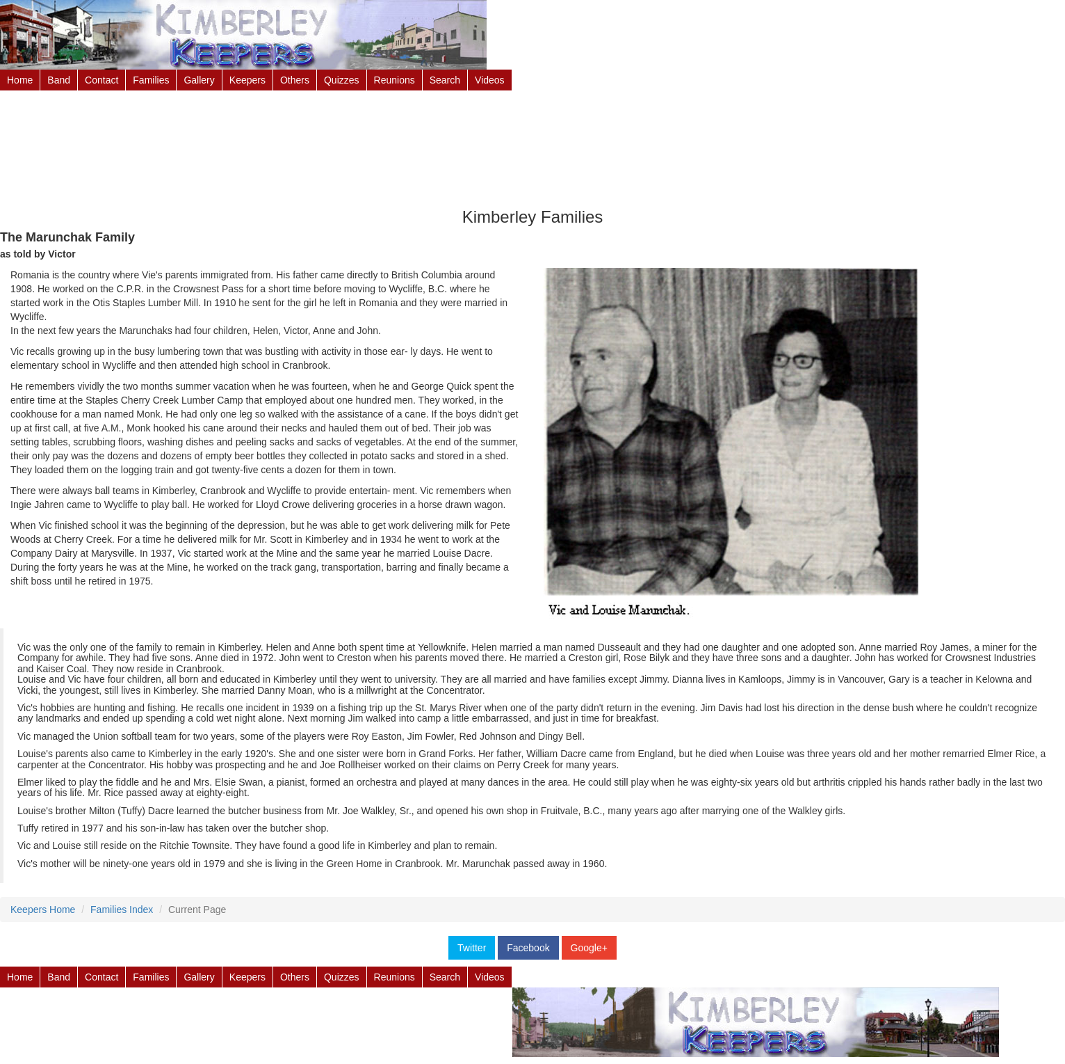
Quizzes (341, 80)
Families (151, 80)
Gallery (199, 80)
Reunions (394, 80)
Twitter (471, 947)
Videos (490, 80)
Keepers (247, 80)
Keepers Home (42, 909)
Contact (101, 80)
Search (445, 80)
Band (58, 80)
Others (294, 80)
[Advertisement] (532, 142)
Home (20, 80)
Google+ (589, 947)
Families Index (121, 909)
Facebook (528, 947)
